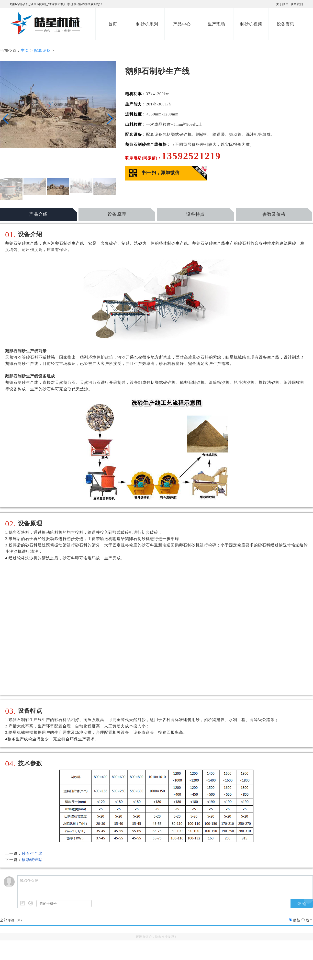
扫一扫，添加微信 (160, 172)
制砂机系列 (147, 24)
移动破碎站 (32, 860)
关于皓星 (282, 4)
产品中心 (182, 24)
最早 (309, 920)
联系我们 (297, 4)
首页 (112, 24)
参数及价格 (274, 214)
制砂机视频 (251, 24)
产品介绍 (38, 214)
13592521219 (191, 155)
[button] (5, 118)
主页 (25, 50)
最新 (296, 920)
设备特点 (195, 214)
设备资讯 (285, 24)
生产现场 (216, 24)
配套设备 (42, 50)
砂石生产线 (32, 853)
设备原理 (117, 214)
